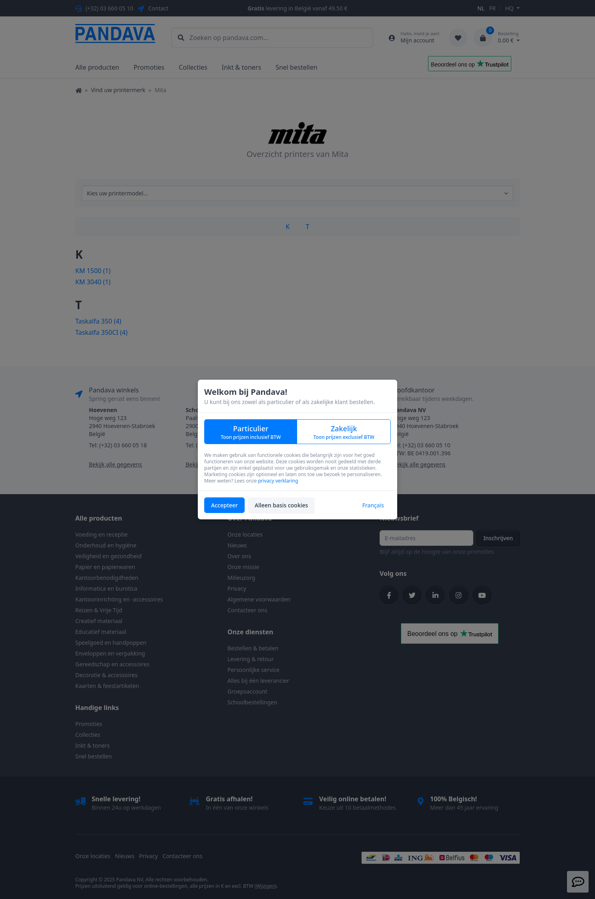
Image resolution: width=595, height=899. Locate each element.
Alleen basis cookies (281, 505)
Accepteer (224, 505)
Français (373, 505)
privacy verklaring (278, 480)
